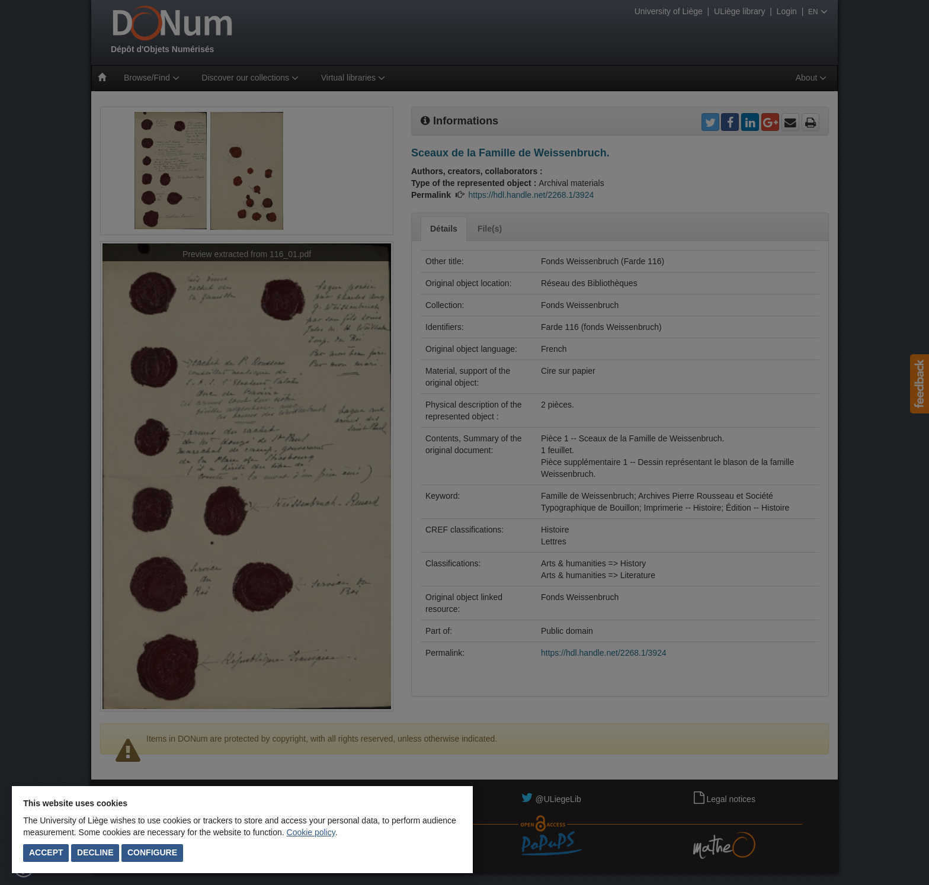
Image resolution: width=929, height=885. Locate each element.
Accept (46, 852)
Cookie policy (311, 832)
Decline (95, 852)
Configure (152, 852)
